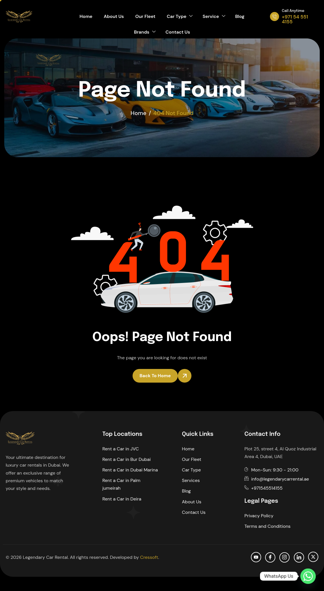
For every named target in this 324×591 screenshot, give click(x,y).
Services (191, 480)
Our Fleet (145, 16)
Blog (240, 16)
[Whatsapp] (308, 576)
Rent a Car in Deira (121, 499)
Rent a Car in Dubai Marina (130, 470)
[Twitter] (313, 557)
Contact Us (178, 32)
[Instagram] (284, 557)
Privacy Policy (258, 516)
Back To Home (155, 376)
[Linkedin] (299, 557)
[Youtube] (256, 557)
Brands (145, 32)
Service (214, 16)
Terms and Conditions (267, 526)
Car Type (180, 16)
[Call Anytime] (274, 16)
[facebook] (270, 557)
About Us (114, 16)
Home (86, 16)
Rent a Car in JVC (120, 449)
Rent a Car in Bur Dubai (126, 459)
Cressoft (149, 557)
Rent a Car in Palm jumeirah (121, 484)
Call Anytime (293, 11)
